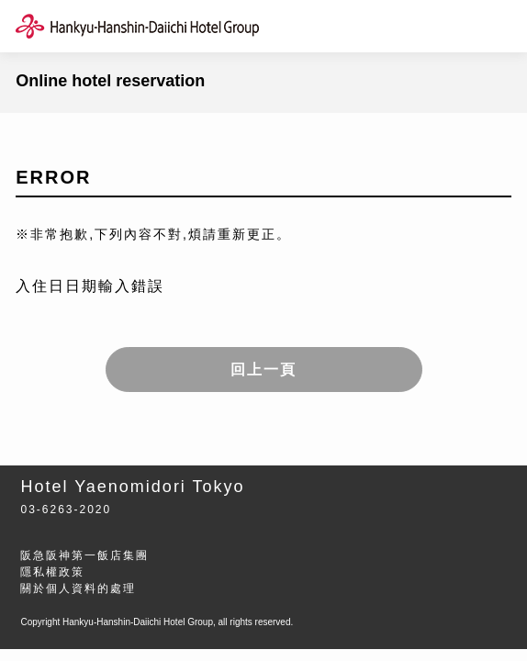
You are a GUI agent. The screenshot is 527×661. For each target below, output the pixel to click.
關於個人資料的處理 (78, 588)
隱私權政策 (52, 572)
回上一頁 (263, 369)
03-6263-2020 (65, 509)
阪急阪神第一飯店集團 (84, 555)
